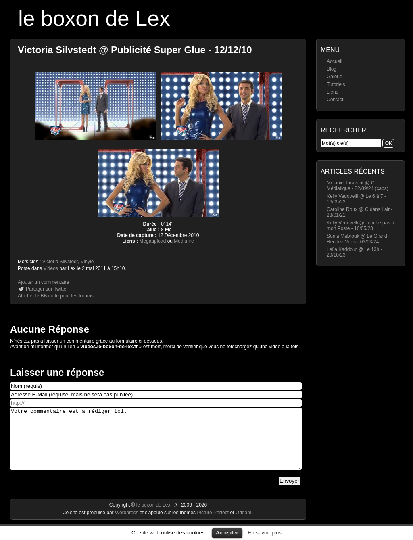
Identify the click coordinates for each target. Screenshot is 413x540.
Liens (332, 92)
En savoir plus (265, 533)
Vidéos (50, 268)
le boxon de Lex (94, 18)
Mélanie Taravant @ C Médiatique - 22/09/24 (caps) (357, 185)
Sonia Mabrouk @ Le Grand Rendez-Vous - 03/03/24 (357, 239)
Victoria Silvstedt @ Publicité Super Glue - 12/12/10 (135, 49)
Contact (335, 100)
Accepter (227, 533)
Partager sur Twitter (47, 289)
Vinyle (87, 261)
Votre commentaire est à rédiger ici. (156, 445)
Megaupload (152, 241)
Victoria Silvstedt (60, 261)
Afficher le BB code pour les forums (56, 296)
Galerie (334, 77)
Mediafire (184, 241)
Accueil (334, 61)
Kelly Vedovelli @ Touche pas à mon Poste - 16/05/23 (360, 225)
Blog (331, 69)
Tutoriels (336, 84)
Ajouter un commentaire (43, 282)
